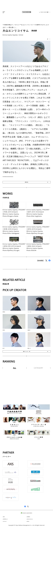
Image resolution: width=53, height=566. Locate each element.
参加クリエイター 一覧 (26, 388)
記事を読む (27, 184)
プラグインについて (9, 560)
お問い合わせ (31, 560)
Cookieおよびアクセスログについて (37, 558)
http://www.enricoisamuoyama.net (18, 176)
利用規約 (6, 555)
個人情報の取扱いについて (11, 558)
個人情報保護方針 (33, 555)
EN (49, 28)
